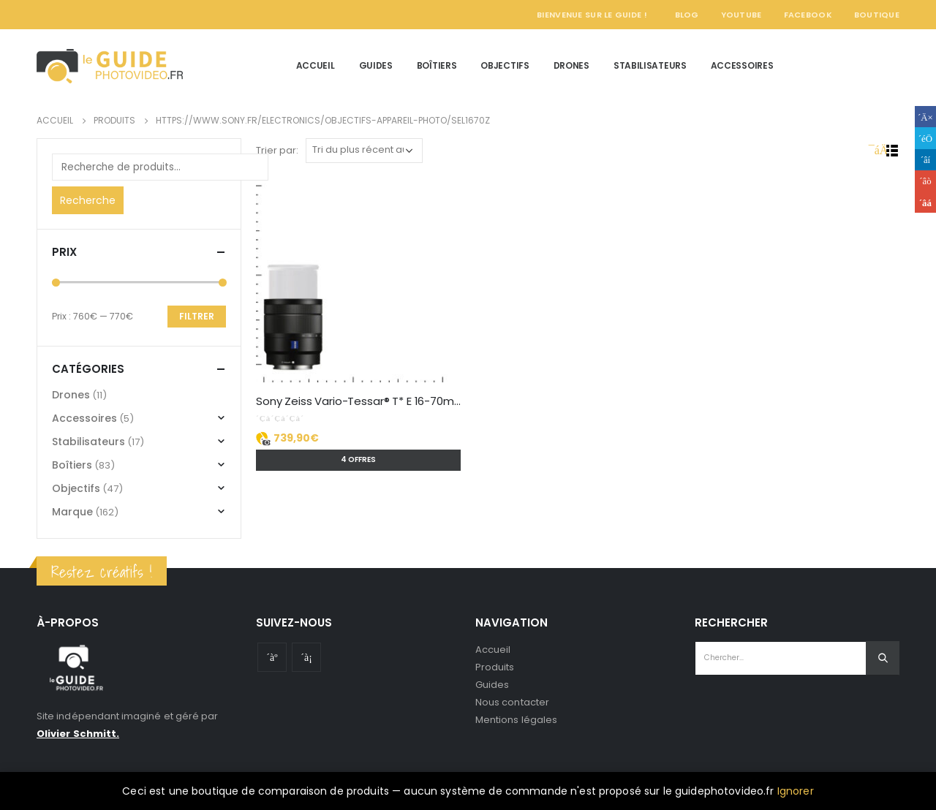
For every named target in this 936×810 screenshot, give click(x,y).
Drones (571, 65)
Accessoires (742, 65)
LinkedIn (925, 159)
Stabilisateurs (650, 65)
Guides (376, 65)
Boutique (876, 14)
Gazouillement (925, 137)
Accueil (315, 65)
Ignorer (795, 791)
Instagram (306, 657)
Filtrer (196, 316)
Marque (72, 511)
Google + (925, 181)
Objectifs (504, 65)
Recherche (88, 200)
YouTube (741, 14)
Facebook (808, 14)
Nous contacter (512, 702)
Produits (495, 667)
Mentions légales (516, 720)
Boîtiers (437, 65)
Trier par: (277, 150)
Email (925, 202)
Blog (687, 14)
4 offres (358, 459)
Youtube (272, 657)
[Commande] (364, 150)
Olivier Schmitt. (78, 734)
